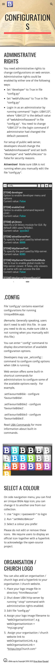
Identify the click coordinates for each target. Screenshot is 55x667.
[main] (27, 23)
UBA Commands (20, 424)
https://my (14, 649)
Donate (45, 661)
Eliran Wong (38, 661)
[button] (3, 4)
